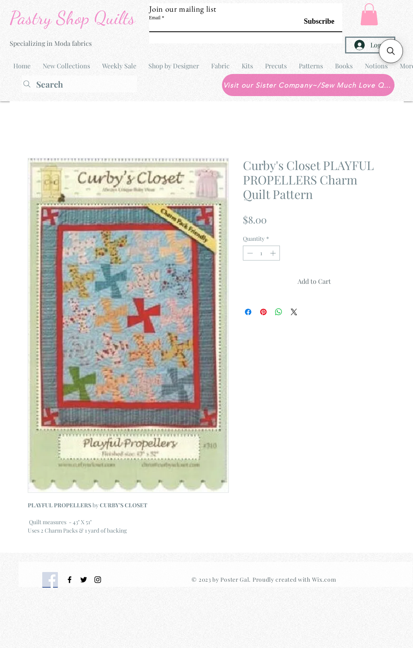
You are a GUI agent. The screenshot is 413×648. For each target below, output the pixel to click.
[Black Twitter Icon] (83, 579)
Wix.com (324, 579)
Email (155, 17)
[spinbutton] (261, 253)
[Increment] (274, 253)
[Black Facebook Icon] (69, 579)
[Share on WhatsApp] (279, 312)
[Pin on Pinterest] (263, 312)
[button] (369, 14)
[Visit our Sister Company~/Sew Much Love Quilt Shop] (308, 85)
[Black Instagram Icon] (97, 579)
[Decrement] (249, 253)
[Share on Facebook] (248, 312)
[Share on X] (294, 312)
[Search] (79, 84)
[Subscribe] (314, 21)
